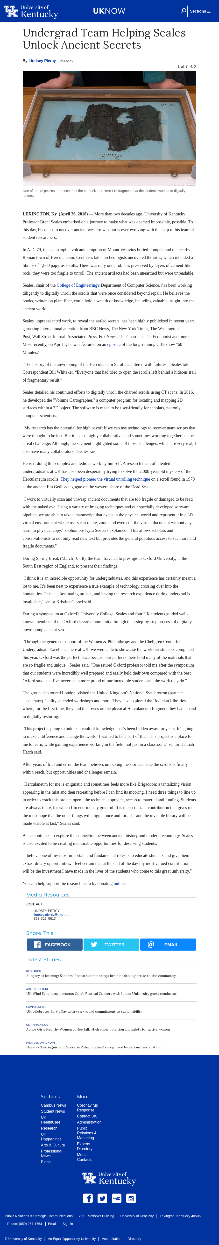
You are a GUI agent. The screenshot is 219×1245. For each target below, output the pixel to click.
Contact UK (87, 1116)
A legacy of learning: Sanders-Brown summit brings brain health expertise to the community (101, 976)
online (119, 883)
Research (49, 1128)
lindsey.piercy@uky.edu (52, 914)
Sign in (68, 1224)
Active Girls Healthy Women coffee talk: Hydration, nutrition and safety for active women (98, 1029)
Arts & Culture (53, 1145)
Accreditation (111, 1239)
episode (113, 344)
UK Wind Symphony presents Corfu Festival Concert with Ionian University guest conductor (101, 993)
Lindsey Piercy (42, 61)
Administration (89, 1122)
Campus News (53, 1105)
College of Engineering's (78, 285)
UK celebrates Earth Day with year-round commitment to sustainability (84, 1011)
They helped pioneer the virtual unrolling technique (105, 479)
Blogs (45, 1162)
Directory (134, 1239)
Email (52, 1224)
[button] (200, 11)
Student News (53, 1111)
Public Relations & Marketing (87, 1133)
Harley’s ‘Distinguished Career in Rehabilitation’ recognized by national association (93, 1047)
